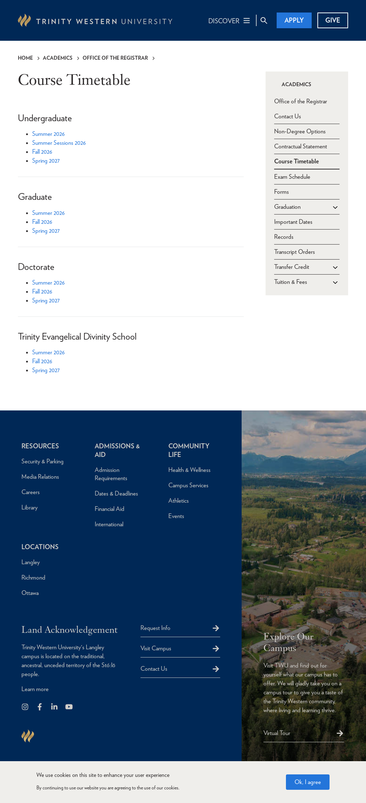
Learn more (35, 689)
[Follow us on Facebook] (40, 707)
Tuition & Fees (290, 281)
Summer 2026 (48, 133)
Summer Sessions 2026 (59, 142)
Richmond (33, 577)
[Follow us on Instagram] (25, 707)
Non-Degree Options (300, 131)
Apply (294, 20)
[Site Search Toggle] (263, 20)
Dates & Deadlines (116, 493)
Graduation (287, 206)
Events (176, 515)
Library (29, 507)
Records (283, 236)
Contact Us (287, 116)
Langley (30, 562)
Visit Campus (155, 648)
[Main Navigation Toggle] (229, 20)
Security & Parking (42, 461)
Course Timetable (296, 161)
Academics (58, 58)
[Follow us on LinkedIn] (55, 707)
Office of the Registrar (115, 58)
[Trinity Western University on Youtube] (69, 707)
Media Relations (40, 476)
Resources (40, 446)
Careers (30, 492)
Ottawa (30, 592)
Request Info (155, 627)
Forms (281, 191)
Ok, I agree (308, 781)
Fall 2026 (42, 151)
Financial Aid (109, 508)
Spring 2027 (46, 160)
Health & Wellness (189, 469)
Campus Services (188, 485)
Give (332, 20)
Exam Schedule (292, 176)
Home (25, 58)
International (109, 524)
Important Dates (293, 221)
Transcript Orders (294, 251)
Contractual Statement (300, 146)
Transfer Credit (291, 266)
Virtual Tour (276, 733)
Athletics (178, 500)
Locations (40, 547)
